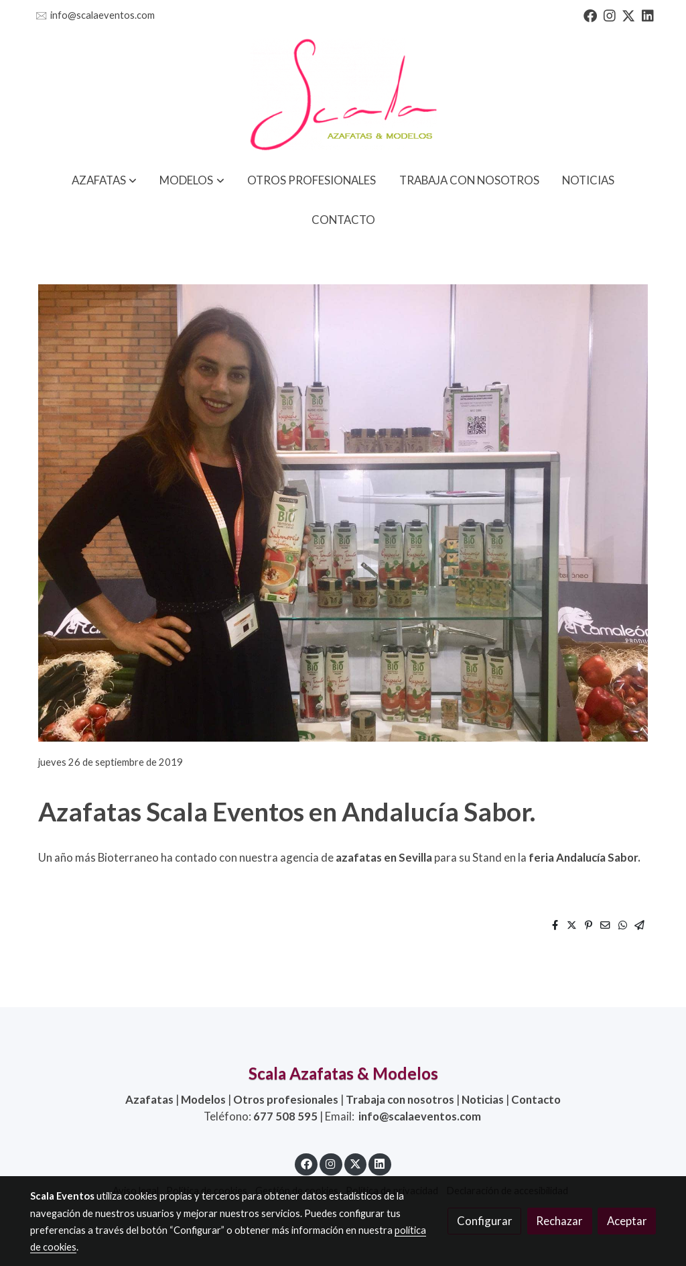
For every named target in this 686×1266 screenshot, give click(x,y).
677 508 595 (285, 1116)
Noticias (483, 1099)
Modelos (203, 1099)
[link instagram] (610, 14)
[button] (104, 180)
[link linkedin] (648, 14)
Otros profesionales (285, 1099)
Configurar (484, 1221)
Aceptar (627, 1221)
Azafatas (149, 1099)
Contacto (536, 1099)
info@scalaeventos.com (102, 15)
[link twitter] (628, 14)
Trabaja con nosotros (400, 1099)
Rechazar (559, 1221)
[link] (343, 96)
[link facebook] (590, 14)
